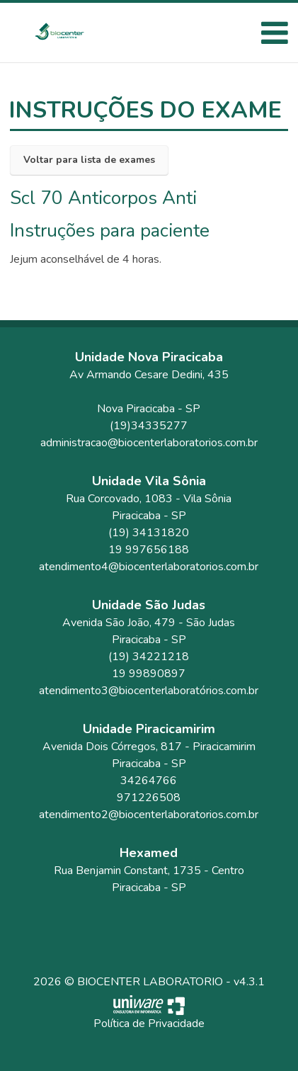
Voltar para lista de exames (89, 159)
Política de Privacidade (149, 1023)
